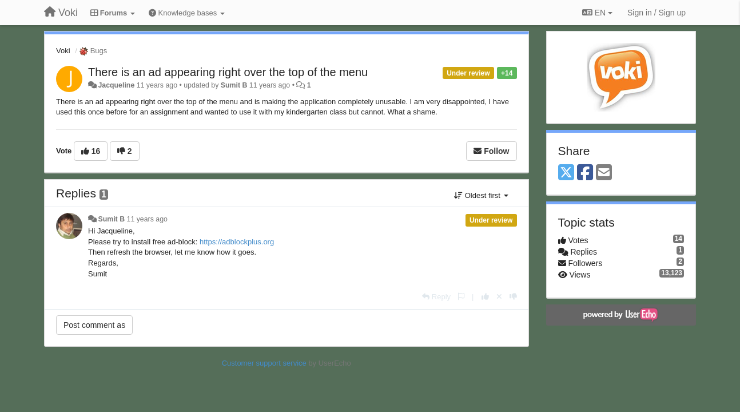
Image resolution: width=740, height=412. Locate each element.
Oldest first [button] (481, 195)
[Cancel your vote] (499, 296)
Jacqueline (116, 85)
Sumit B (234, 85)
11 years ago (147, 219)
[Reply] (436, 296)
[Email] (604, 173)
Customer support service (264, 363)
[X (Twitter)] (566, 173)
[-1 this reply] (513, 296)
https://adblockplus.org (237, 241)
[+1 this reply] (485, 296)
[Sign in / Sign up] (656, 12)
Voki (63, 50)
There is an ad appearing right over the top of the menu (228, 72)
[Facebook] (585, 173)
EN (597, 12)
